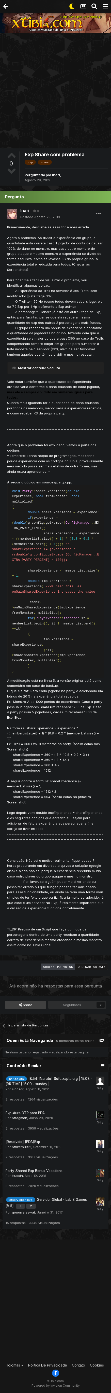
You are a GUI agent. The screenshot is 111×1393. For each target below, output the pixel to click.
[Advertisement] (55, 91)
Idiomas (15, 1365)
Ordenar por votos (58, 966)
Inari (56, 175)
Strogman (19, 1118)
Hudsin (17, 1176)
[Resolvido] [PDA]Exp (23, 1142)
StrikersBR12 (21, 1147)
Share (25, 1005)
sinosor (17, 1089)
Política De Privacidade (47, 1365)
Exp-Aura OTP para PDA (25, 1113)
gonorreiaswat (23, 1212)
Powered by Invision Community (55, 1385)
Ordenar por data (91, 966)
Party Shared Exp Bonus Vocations (34, 1171)
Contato (78, 1365)
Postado (40, 217)
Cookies (97, 1365)
